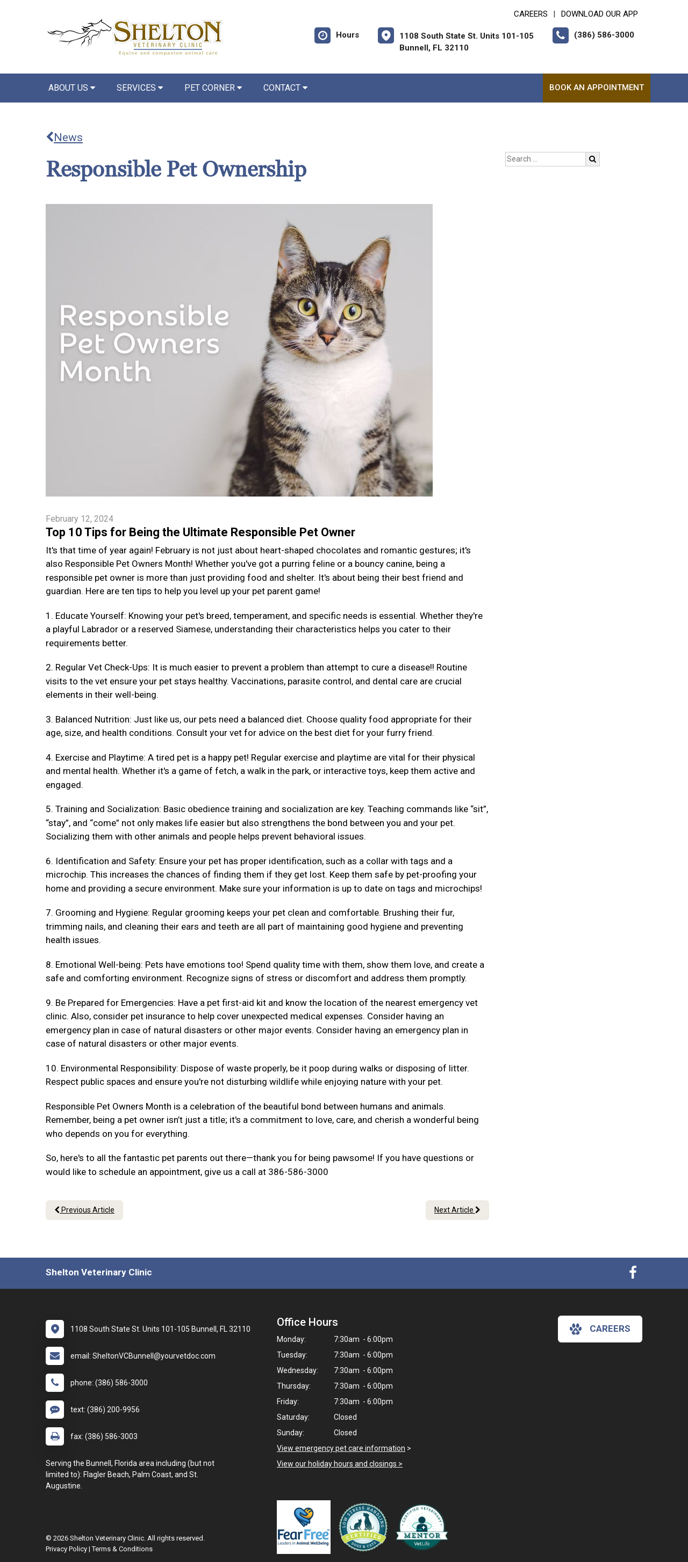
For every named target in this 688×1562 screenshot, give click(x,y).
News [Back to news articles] (64, 137)
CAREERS (531, 14)
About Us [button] (71, 88)
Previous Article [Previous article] (84, 1210)
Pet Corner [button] (213, 88)
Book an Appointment (596, 87)
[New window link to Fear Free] (306, 1527)
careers (600, 1329)
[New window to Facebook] (633, 1275)
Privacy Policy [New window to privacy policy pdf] (66, 1549)
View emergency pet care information (341, 1448)
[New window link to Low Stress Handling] (365, 1527)
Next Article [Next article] (457, 1210)
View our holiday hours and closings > (340, 1463)
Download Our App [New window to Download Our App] (599, 14)
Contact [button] (285, 88)
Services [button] (140, 88)
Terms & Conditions (122, 1549)
